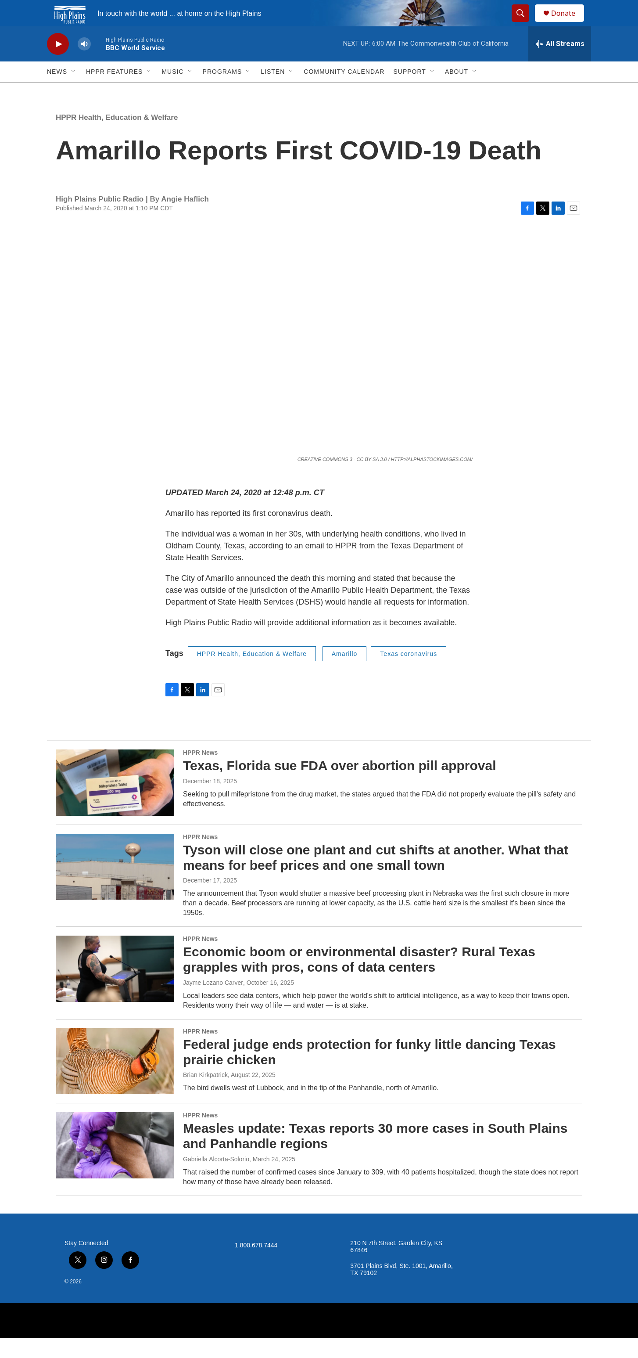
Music (172, 91)
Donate (568, 23)
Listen (273, 91)
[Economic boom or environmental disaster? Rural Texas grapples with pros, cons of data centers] (115, 988)
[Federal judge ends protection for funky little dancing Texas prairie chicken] (115, 1081)
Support (409, 91)
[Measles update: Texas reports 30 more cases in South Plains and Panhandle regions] (115, 1165)
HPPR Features (114, 91)
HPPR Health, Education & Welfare (117, 137)
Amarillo (345, 673)
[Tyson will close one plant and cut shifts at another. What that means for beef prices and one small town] (115, 886)
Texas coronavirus (408, 673)
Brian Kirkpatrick (205, 1094)
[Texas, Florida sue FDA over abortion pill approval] (115, 802)
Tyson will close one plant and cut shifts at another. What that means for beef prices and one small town (375, 877)
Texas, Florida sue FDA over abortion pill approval (339, 785)
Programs (222, 91)
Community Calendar (344, 91)
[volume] (84, 64)
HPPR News (200, 772)
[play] (58, 64)
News (57, 91)
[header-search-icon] (524, 23)
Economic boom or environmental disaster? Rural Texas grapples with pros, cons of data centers (359, 979)
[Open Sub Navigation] (73, 91)
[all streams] (559, 63)
